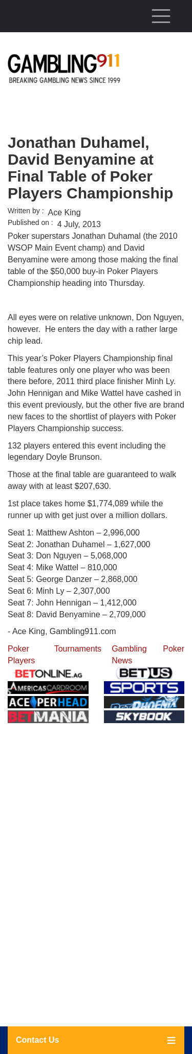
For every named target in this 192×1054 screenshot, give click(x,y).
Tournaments (78, 648)
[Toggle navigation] (160, 16)
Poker (173, 648)
